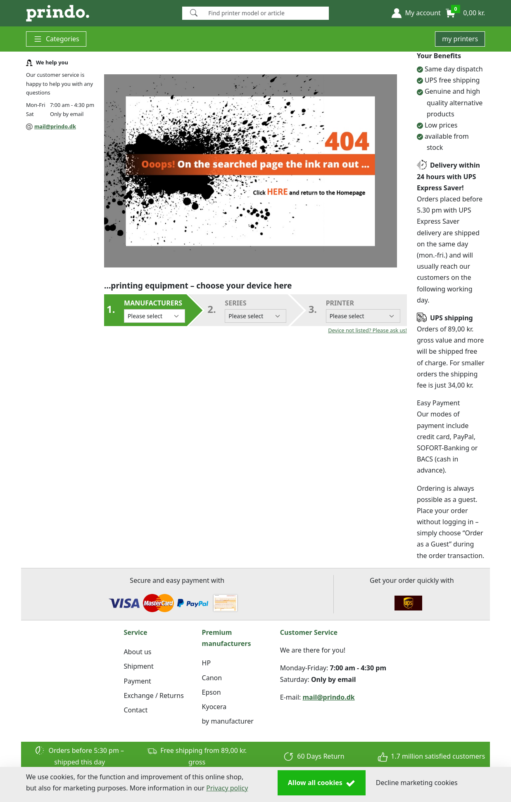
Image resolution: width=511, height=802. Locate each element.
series (255, 310)
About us (137, 651)
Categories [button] (56, 39)
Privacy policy (227, 788)
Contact (135, 709)
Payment (137, 681)
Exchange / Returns (153, 695)
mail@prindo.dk (55, 126)
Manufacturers (154, 310)
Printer (363, 310)
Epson (211, 692)
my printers (460, 38)
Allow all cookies (321, 783)
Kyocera (214, 706)
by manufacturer (228, 721)
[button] (416, 13)
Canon (212, 677)
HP (206, 662)
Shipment (138, 666)
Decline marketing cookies (417, 782)
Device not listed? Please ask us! (367, 330)
